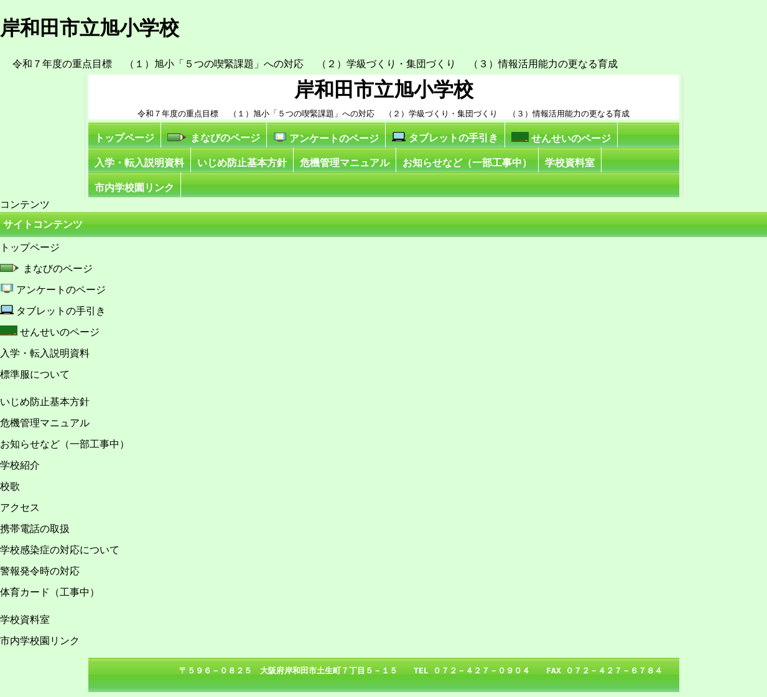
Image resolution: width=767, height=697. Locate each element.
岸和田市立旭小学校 (383, 89)
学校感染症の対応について (59, 550)
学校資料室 (570, 162)
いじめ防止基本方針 (242, 162)
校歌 (10, 486)
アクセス (20, 507)
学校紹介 (20, 465)
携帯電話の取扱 (35, 528)
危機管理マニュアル (344, 162)
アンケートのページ (326, 138)
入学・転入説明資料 (139, 162)
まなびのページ (213, 138)
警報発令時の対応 (40, 571)
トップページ (124, 138)
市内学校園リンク (134, 187)
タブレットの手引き (445, 137)
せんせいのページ (561, 138)
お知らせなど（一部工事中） (467, 162)
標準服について (35, 374)
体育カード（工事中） (50, 592)
